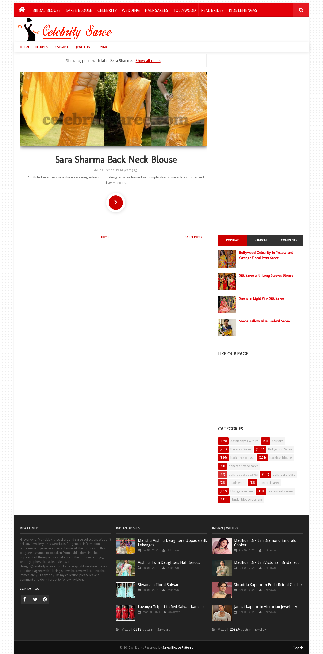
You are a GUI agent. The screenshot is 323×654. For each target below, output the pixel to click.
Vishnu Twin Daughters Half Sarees (169, 562)
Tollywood (184, 10)
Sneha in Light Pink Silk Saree (261, 298)
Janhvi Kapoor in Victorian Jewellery (265, 607)
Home (105, 237)
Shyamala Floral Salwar (158, 584)
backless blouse (280, 458)
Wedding (131, 10)
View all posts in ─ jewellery (242, 629)
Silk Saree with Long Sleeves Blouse (266, 275)
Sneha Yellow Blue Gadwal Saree (264, 321)
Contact (103, 47)
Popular (232, 240)
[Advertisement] (216, 31)
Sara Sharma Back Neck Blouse (116, 159)
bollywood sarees (280, 491)
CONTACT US (29, 588)
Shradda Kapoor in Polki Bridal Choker (268, 584)
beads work (237, 483)
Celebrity (107, 10)
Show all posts (148, 60)
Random (261, 240)
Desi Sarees (62, 47)
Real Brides (212, 10)
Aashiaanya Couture (244, 441)
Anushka (277, 441)
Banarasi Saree (240, 449)
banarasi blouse (284, 474)
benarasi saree (269, 483)
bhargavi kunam (241, 491)
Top (298, 647)
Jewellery (83, 47)
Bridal (24, 47)
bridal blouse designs (247, 499)
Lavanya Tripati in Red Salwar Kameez (171, 607)
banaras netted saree (244, 466)
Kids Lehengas (243, 10)
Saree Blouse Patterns (177, 647)
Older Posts (193, 237)
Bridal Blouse (46, 10)
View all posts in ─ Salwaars (146, 629)
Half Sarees (156, 10)
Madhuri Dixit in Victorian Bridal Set (266, 562)
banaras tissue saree (243, 474)
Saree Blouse (79, 10)
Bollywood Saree (280, 449)
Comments (289, 240)
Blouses (41, 47)
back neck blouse (242, 458)
